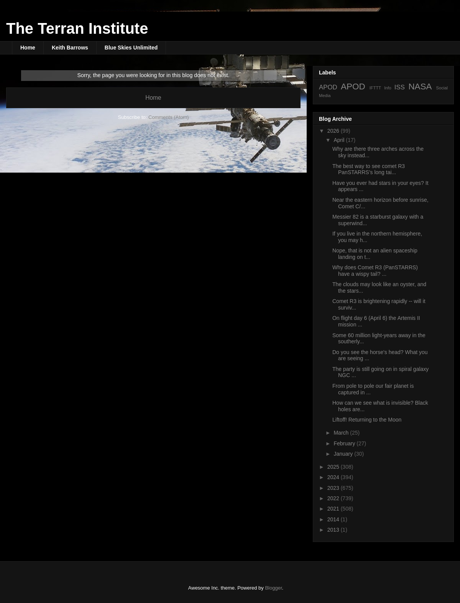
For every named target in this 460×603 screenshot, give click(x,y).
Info (387, 88)
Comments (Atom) (168, 117)
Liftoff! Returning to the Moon (366, 420)
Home (27, 47)
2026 (334, 131)
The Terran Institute (77, 28)
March (342, 433)
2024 (334, 477)
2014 (334, 519)
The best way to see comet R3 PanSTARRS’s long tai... (368, 169)
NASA (420, 86)
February (345, 443)
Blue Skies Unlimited (131, 47)
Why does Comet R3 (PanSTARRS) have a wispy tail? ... (375, 270)
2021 (334, 509)
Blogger (273, 588)
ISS (399, 87)
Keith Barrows (70, 47)
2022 (334, 498)
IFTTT (375, 88)
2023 (334, 488)
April (340, 140)
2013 (334, 530)
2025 (334, 467)
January (344, 454)
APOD (328, 87)
